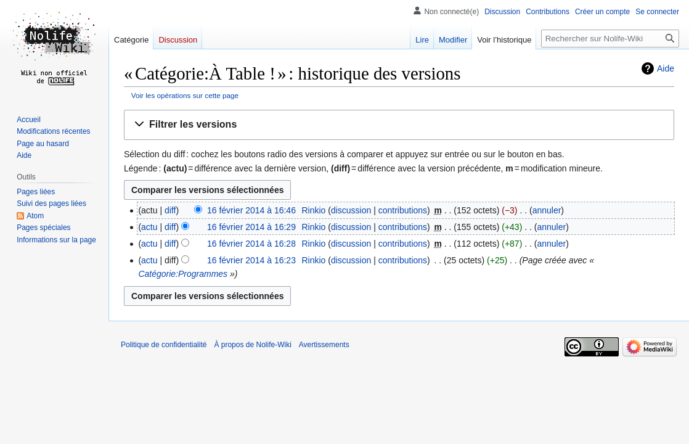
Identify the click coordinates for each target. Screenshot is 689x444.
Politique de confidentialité (163, 344)
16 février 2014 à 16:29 (251, 227)
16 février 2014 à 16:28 (251, 244)
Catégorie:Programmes (182, 274)
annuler (546, 210)
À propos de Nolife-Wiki (252, 344)
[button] (399, 125)
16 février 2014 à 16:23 (251, 260)
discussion (351, 210)
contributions (402, 210)
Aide (665, 68)
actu (149, 227)
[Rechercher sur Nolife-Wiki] (610, 38)
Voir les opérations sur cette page (184, 95)
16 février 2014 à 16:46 (251, 210)
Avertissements (324, 344)
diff (170, 210)
